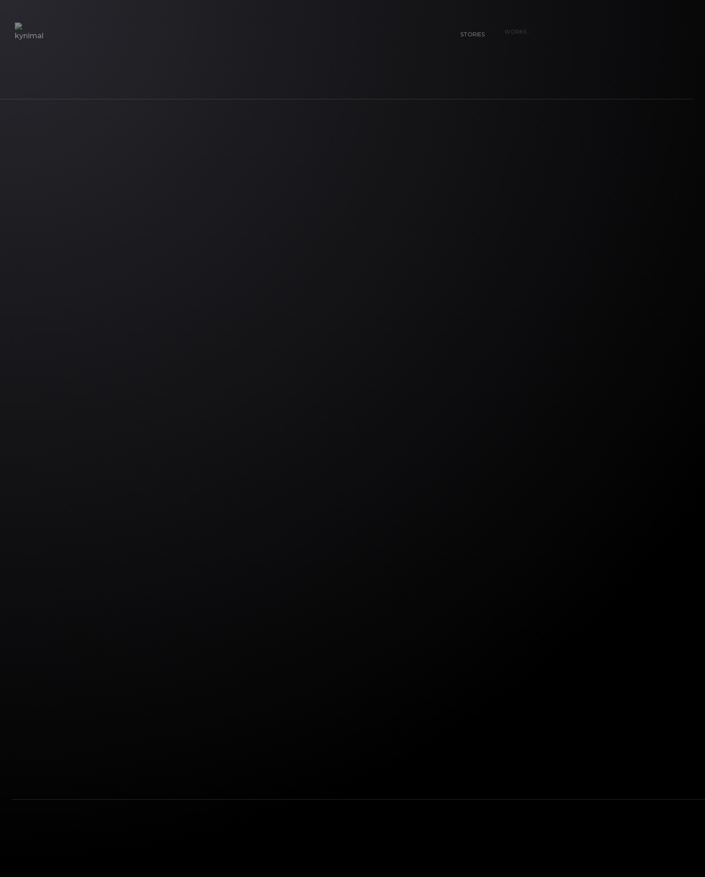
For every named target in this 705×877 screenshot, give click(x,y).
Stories (468, 30)
